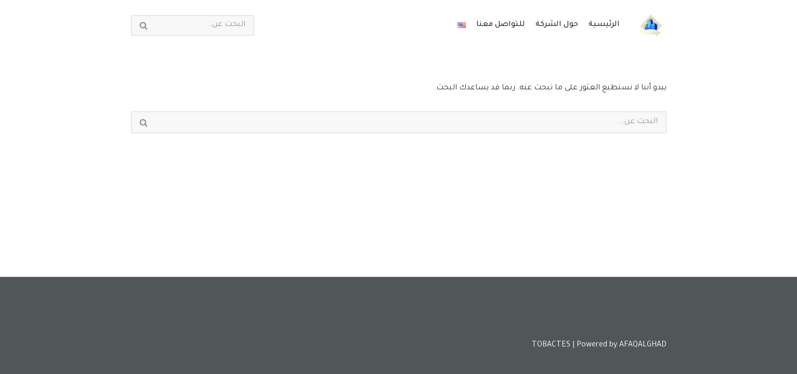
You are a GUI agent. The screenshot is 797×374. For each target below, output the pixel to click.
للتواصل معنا (500, 25)
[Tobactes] (651, 25)
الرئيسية (604, 25)
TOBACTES (551, 345)
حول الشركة (556, 25)
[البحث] (204, 25)
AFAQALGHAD (643, 345)
